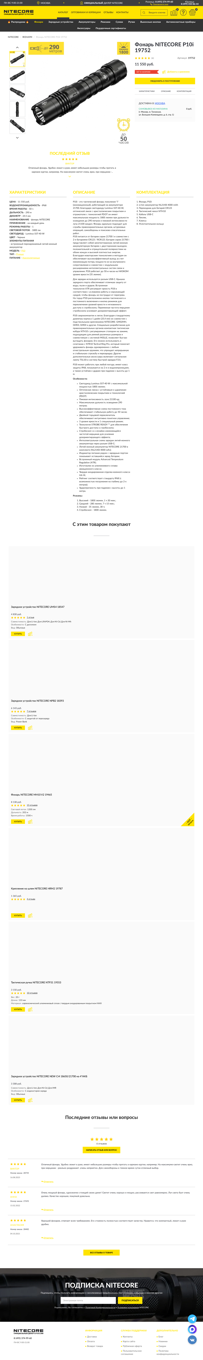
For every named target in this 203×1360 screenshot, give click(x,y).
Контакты (122, 12)
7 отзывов (31, 711)
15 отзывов (32, 805)
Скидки (162, 1335)
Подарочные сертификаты (111, 28)
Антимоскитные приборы (180, 22)
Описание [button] (166, 91)
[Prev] (17, 47)
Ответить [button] (47, 1170)
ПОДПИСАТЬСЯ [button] (130, 1289)
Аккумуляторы (87, 22)
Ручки (131, 22)
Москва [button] (160, 103)
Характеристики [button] (147, 91)
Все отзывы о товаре (101, 1241)
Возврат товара (95, 1335)
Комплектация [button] (184, 91)
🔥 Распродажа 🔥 (18, 22)
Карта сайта (129, 1330)
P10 (23, 251)
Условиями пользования (128, 1296)
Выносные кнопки (150, 22)
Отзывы (108, 12)
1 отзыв (30, 617)
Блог (160, 1325)
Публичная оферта (132, 1335)
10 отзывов (32, 982)
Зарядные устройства (60, 22)
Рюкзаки (105, 22)
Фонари (38, 22)
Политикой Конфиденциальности (100, 1296)
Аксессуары (83, 28)
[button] (159, 4)
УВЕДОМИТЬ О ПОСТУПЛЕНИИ (165, 81)
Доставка (92, 1325)
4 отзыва (31, 898)
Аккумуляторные (31, 258)
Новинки (162, 1330)
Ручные (20, 254)
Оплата (91, 1330)
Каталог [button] (63, 12)
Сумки (119, 22)
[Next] (17, 137)
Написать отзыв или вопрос (101, 1138)
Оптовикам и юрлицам (86, 12)
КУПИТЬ (18, 634)
